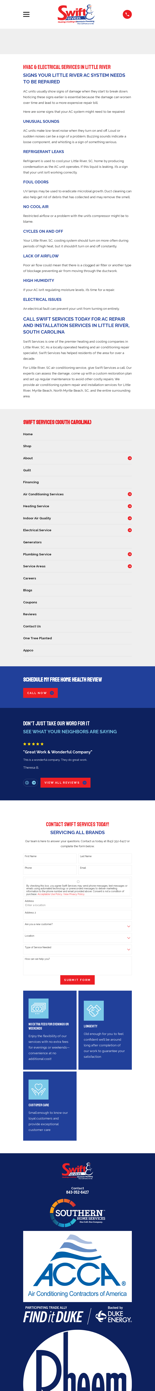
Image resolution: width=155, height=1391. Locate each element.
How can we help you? (37, 959)
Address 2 (30, 912)
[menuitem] (77, 434)
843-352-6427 (77, 1192)
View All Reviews (66, 783)
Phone (28, 867)
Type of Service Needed (38, 947)
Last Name (86, 856)
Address (29, 901)
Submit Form (77, 980)
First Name (30, 856)
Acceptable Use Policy (50, 894)
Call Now (40, 693)
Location (29, 935)
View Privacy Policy (73, 894)
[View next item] (34, 783)
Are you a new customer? (39, 924)
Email (83, 867)
